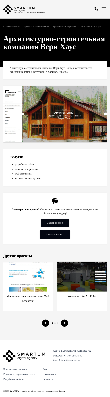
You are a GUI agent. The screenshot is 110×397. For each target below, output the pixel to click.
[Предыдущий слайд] (45, 323)
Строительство (42, 26)
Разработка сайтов (13, 379)
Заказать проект (55, 234)
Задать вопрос (55, 222)
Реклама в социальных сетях (19, 374)
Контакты (48, 379)
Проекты (27, 26)
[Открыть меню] (104, 9)
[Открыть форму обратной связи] (96, 9)
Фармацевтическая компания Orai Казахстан (28, 299)
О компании (49, 374)
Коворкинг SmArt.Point (82, 296)
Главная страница (11, 26)
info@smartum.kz (70, 360)
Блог (45, 369)
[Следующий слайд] (64, 323)
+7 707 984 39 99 (73, 355)
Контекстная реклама (15, 369)
